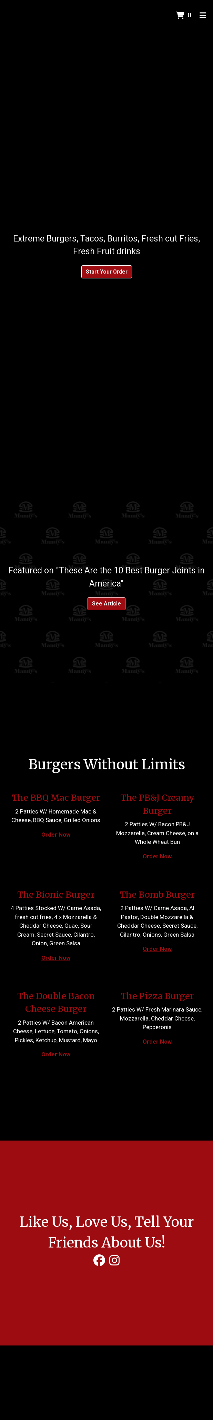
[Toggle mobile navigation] (202, 15)
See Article (106, 603)
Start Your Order (107, 271)
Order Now (55, 834)
